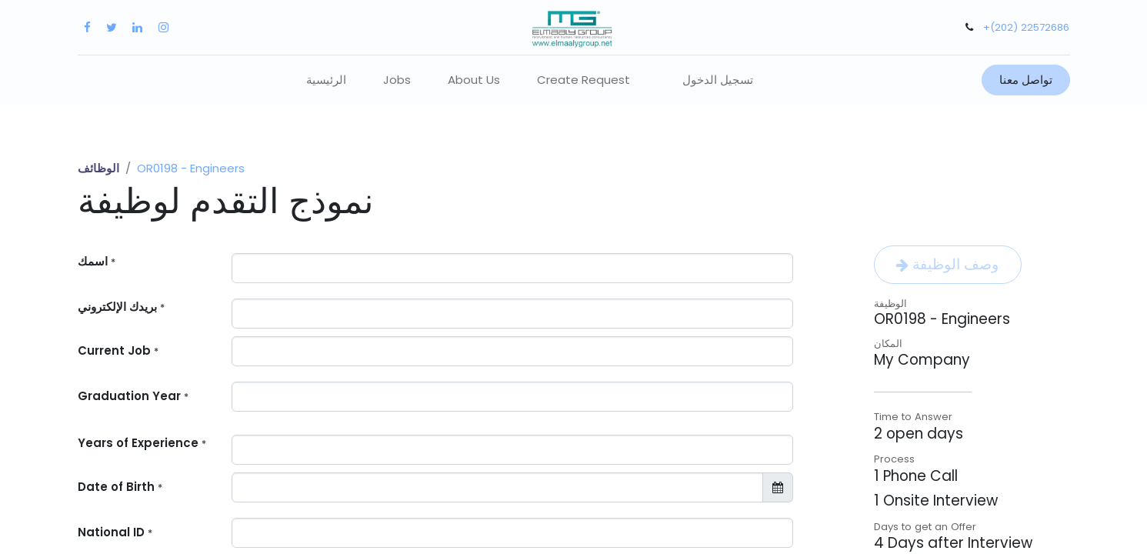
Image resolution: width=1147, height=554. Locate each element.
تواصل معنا (1025, 80)
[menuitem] (326, 80)
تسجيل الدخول (717, 80)
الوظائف (98, 168)
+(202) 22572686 (1026, 27)
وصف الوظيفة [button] (947, 264)
